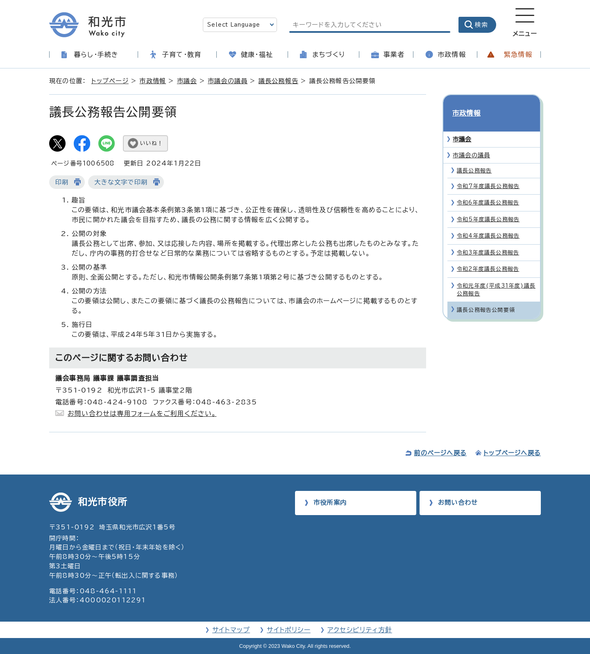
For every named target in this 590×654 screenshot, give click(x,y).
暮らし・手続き (96, 54)
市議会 (187, 81)
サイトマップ (231, 630)
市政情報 (452, 54)
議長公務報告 (278, 81)
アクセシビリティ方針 (359, 630)
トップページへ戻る (512, 453)
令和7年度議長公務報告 (488, 171)
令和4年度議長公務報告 (488, 221)
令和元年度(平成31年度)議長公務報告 (496, 275)
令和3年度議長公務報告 (488, 238)
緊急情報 (518, 54)
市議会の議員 (227, 81)
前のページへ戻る (440, 453)
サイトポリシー (288, 630)
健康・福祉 (257, 54)
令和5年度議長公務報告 (488, 204)
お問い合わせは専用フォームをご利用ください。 (142, 413)
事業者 (394, 54)
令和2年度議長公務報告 (488, 254)
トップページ (110, 81)
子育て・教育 (181, 54)
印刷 (61, 182)
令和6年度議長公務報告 (488, 188)
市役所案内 (330, 503)
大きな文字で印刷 (121, 182)
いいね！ (151, 143)
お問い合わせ (458, 503)
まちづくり (328, 54)
